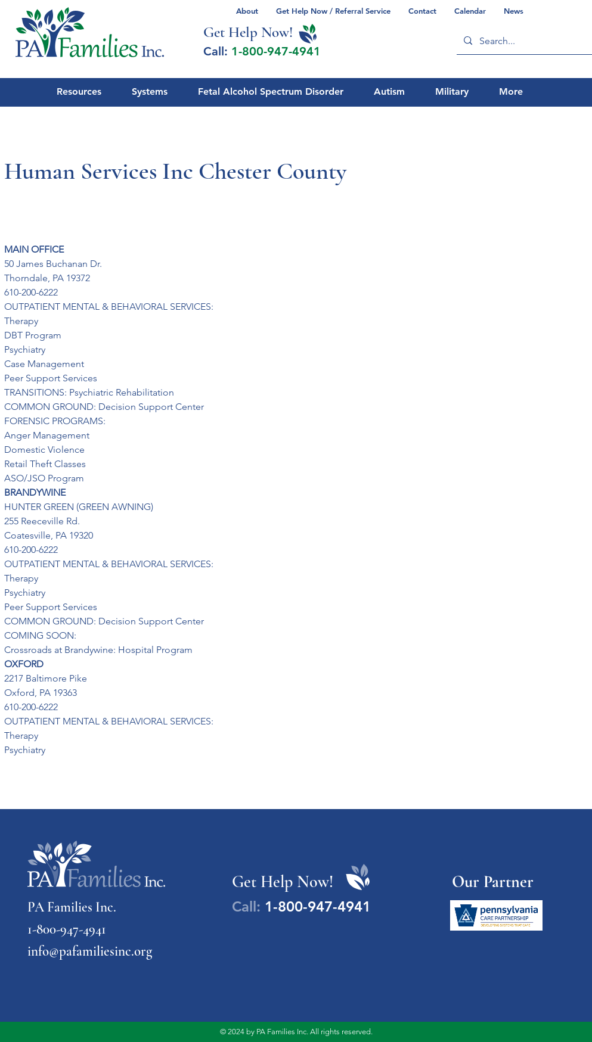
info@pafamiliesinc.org (89, 951)
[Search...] (525, 40)
